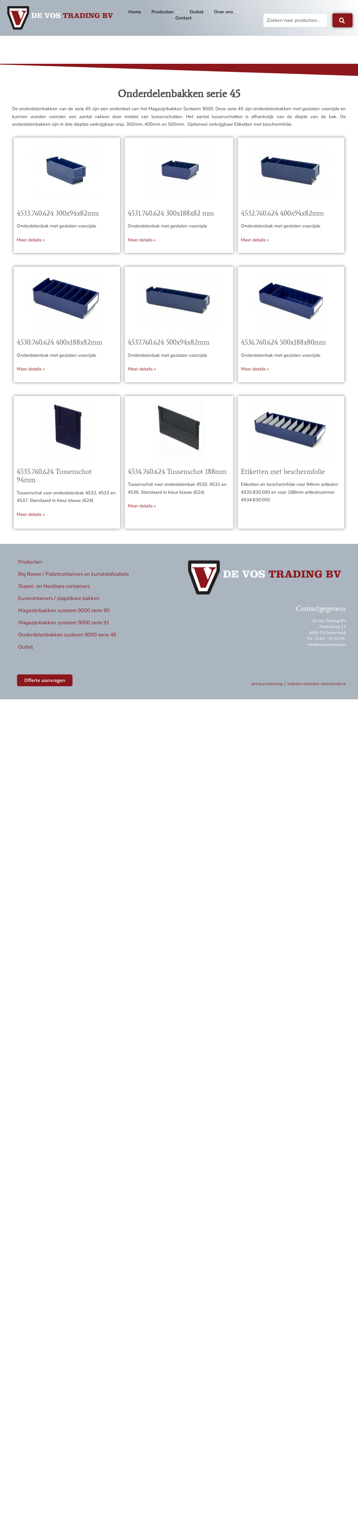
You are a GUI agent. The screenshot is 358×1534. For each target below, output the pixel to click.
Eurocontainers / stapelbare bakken (59, 603)
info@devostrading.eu (326, 650)
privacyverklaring (267, 689)
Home (134, 12)
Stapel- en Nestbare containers (54, 591)
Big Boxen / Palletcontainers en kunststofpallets (73, 579)
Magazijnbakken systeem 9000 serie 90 (64, 615)
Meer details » (31, 245)
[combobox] (295, 20)
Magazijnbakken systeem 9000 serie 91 (64, 628)
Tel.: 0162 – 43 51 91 (326, 644)
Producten (165, 12)
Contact (183, 18)
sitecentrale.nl (333, 689)
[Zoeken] (343, 20)
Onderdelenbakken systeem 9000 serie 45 (67, 640)
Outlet (197, 12)
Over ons (226, 12)
